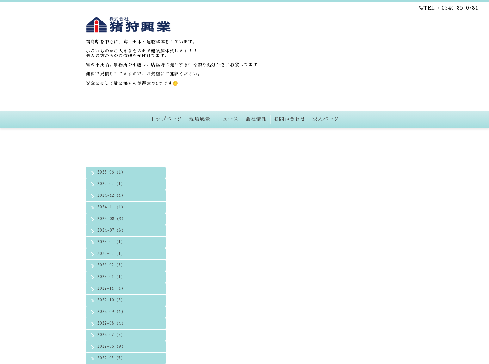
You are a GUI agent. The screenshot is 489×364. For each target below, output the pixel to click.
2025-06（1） (111, 172)
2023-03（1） (111, 254)
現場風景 (199, 119)
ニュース (228, 119)
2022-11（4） (111, 288)
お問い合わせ (289, 119)
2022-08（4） (111, 323)
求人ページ (325, 119)
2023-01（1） (111, 277)
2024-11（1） (111, 207)
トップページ (166, 119)
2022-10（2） (111, 300)
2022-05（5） (111, 358)
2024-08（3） (111, 219)
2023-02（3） (111, 265)
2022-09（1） (111, 312)
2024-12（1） (111, 195)
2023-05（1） (111, 242)
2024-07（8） (111, 230)
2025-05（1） (111, 184)
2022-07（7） (111, 335)
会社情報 (256, 119)
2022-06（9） (111, 347)
